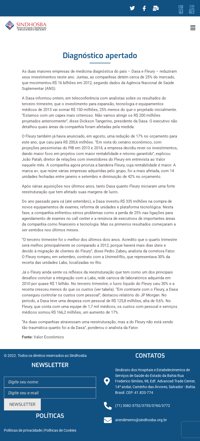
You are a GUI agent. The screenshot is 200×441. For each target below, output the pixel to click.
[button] (193, 28)
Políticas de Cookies (60, 430)
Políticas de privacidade (23, 430)
